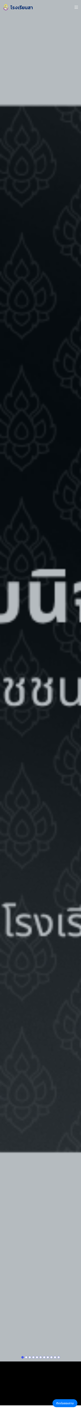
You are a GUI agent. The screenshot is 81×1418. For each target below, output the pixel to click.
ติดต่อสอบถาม (65, 1403)
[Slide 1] (22, 1342)
